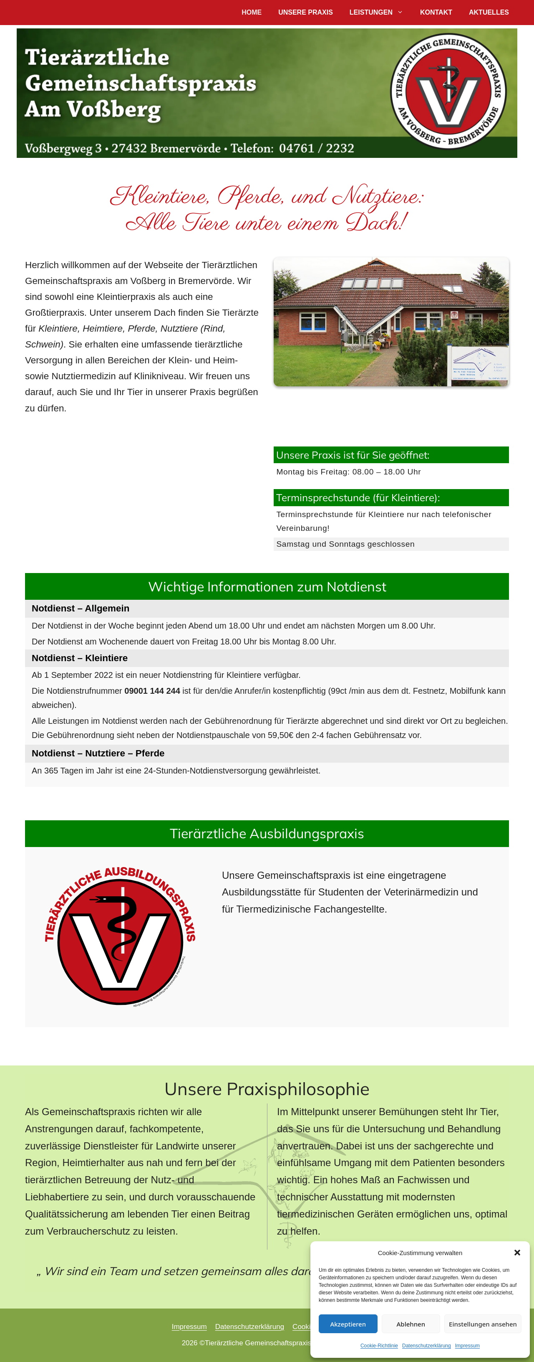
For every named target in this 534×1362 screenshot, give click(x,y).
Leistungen (381, 12)
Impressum (467, 1346)
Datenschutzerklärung (426, 1346)
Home (252, 12)
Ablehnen (411, 1324)
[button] (517, 1252)
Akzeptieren (348, 1324)
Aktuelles (489, 12)
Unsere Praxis (305, 12)
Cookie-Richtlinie (379, 1346)
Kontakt (436, 12)
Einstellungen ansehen (483, 1324)
